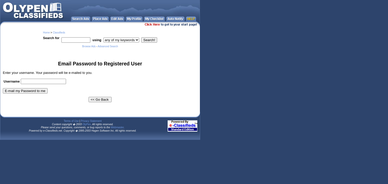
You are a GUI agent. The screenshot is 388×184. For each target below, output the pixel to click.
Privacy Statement (91, 121)
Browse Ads (89, 46)
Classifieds (59, 32)
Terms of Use (71, 121)
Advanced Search (108, 46)
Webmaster (117, 127)
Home (46, 32)
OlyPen (86, 124)
